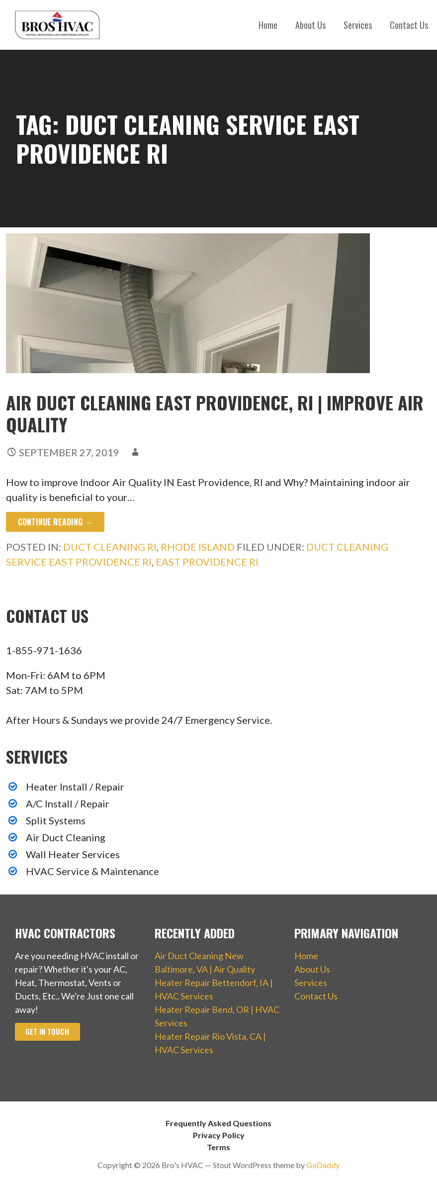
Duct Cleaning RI (110, 547)
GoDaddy (323, 1165)
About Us (310, 24)
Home (268, 24)
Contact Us (409, 24)
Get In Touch (47, 1031)
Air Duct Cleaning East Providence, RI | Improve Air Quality (215, 413)
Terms (218, 1147)
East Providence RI (207, 562)
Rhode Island (198, 547)
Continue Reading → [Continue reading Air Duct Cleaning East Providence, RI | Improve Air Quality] (55, 522)
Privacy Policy (219, 1135)
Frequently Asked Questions (218, 1123)
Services (358, 24)
